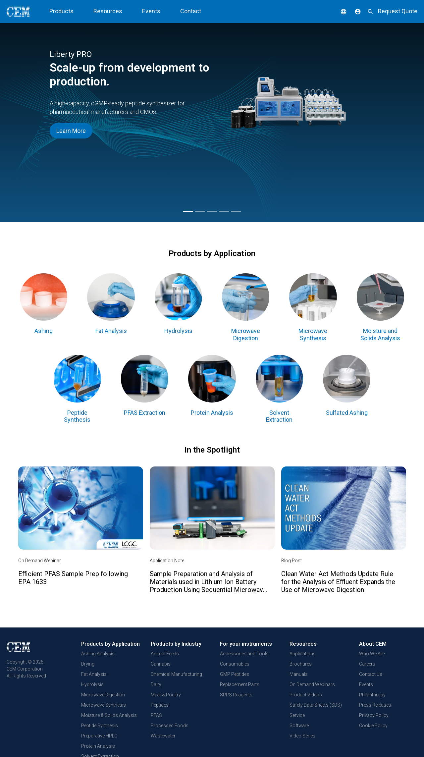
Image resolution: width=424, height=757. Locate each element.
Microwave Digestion (103, 694)
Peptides (160, 705)
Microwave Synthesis (103, 705)
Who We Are (372, 653)
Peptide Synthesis (99, 725)
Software (299, 725)
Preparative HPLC (99, 735)
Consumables (234, 664)
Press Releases (375, 705)
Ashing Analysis (98, 653)
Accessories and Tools (244, 653)
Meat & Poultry (166, 694)
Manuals (299, 674)
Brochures (301, 664)
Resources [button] (107, 11)
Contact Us (370, 674)
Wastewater (163, 735)
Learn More (71, 130)
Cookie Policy (373, 725)
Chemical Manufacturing (176, 674)
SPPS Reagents (236, 694)
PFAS (156, 715)
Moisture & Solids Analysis (109, 715)
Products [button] (61, 11)
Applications (303, 653)
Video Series (302, 735)
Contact (190, 11)
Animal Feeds (165, 653)
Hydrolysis (92, 684)
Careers (367, 664)
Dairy (156, 684)
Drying (87, 664)
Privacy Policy (374, 715)
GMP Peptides (234, 674)
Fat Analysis (94, 674)
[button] (338, 11)
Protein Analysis (98, 746)
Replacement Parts (239, 684)
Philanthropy (372, 694)
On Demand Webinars (312, 684)
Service (297, 715)
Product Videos (306, 694)
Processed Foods (169, 725)
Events (151, 11)
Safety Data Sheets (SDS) (316, 705)
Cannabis (161, 664)
